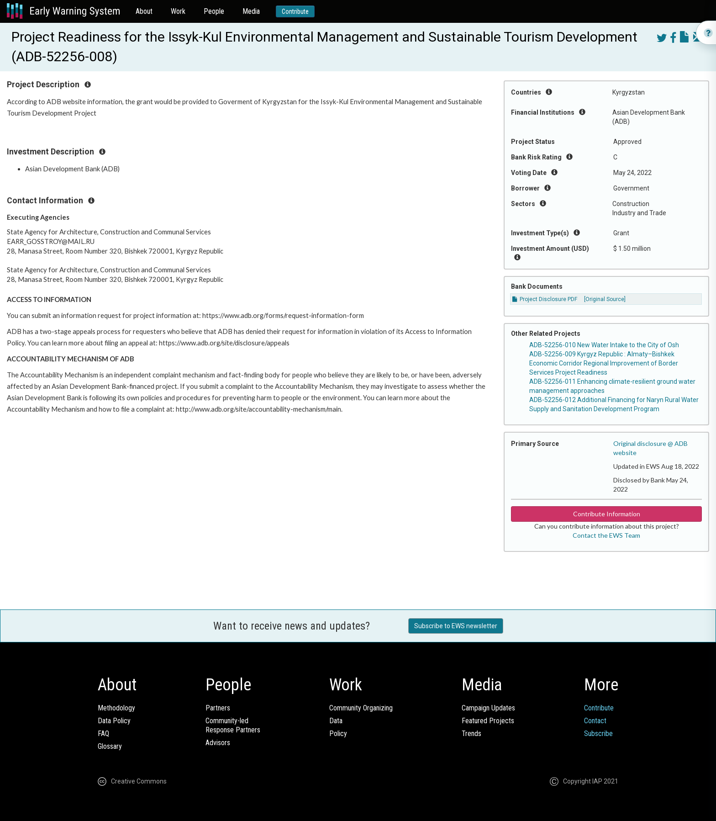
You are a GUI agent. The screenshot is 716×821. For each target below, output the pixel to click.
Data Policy (114, 720)
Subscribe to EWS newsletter (455, 626)
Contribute (295, 11)
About (144, 11)
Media (251, 11)
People (214, 11)
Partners (217, 708)
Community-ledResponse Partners (232, 725)
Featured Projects (488, 720)
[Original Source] (605, 299)
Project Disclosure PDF (544, 299)
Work (178, 11)
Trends (471, 733)
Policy (338, 733)
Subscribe (598, 733)
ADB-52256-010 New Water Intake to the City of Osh (604, 345)
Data (335, 720)
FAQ (103, 733)
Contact (595, 720)
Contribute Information (606, 514)
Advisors (217, 742)
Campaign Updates (488, 708)
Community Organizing (361, 708)
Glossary (110, 746)
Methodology (116, 708)
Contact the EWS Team (606, 535)
